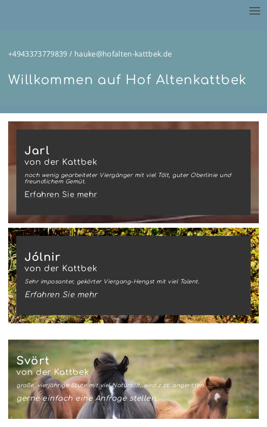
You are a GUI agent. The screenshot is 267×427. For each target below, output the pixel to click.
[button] (255, 11)
